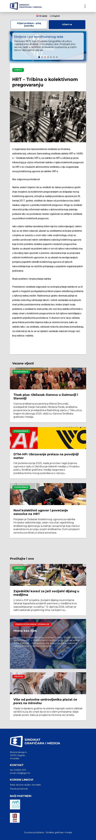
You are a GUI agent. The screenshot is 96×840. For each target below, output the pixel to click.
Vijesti (18, 70)
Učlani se (67, 24)
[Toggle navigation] (85, 6)
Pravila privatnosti (19, 788)
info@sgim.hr (23, 773)
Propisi (18, 676)
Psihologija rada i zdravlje (32, 624)
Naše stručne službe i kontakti (25, 784)
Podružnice (21, 371)
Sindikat (19, 568)
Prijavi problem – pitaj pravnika (29, 24)
